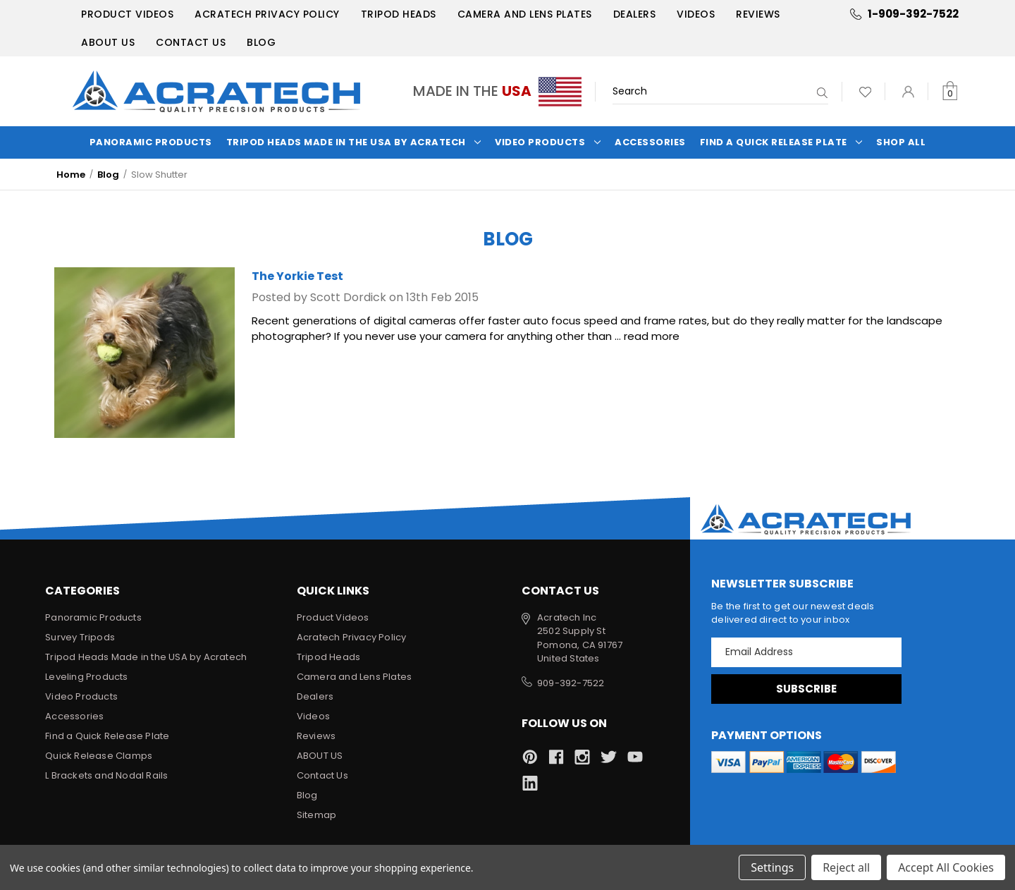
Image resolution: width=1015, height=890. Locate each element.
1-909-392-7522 (913, 13)
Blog (261, 42)
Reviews (758, 14)
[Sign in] (908, 91)
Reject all (846, 867)
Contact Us (191, 42)
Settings (772, 867)
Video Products (548, 142)
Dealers (634, 14)
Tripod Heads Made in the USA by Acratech (353, 142)
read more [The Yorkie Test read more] (651, 336)
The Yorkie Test (297, 276)
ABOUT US (108, 42)
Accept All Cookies (946, 867)
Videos (696, 14)
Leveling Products (86, 676)
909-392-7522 (570, 683)
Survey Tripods (80, 637)
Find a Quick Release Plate (781, 142)
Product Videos (127, 14)
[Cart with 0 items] (949, 91)
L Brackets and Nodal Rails (106, 775)
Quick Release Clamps (98, 755)
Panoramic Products (151, 142)
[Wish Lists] (865, 91)
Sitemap (316, 815)
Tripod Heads (398, 14)
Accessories (650, 142)
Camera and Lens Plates (524, 14)
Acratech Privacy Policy (267, 14)
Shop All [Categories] (900, 142)
